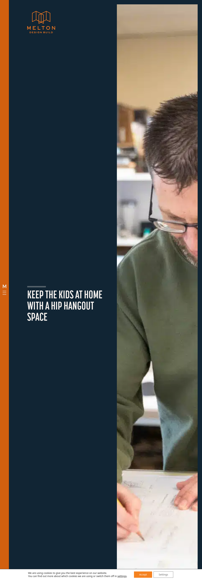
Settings (163, 574)
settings (121, 576)
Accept (143, 574)
